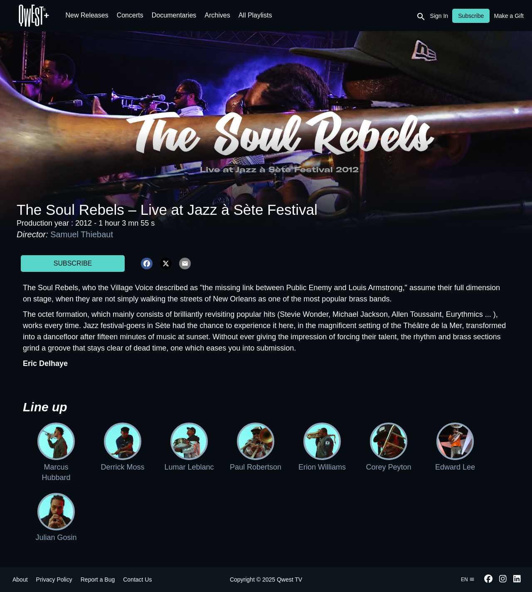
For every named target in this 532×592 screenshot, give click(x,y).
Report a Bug (98, 579)
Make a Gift (509, 15)
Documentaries (174, 15)
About (20, 579)
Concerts (130, 15)
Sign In (439, 15)
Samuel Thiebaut (81, 234)
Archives (217, 15)
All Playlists (255, 15)
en (468, 579)
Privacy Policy (54, 579)
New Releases (87, 15)
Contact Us (137, 579)
